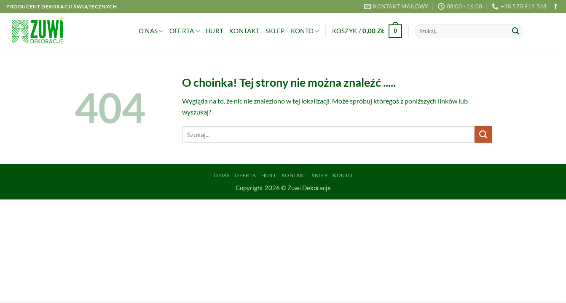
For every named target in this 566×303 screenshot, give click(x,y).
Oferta (184, 31)
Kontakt (244, 31)
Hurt (214, 31)
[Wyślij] (515, 31)
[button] (367, 31)
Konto (305, 31)
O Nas (151, 31)
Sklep (275, 31)
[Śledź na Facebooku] (555, 7)
